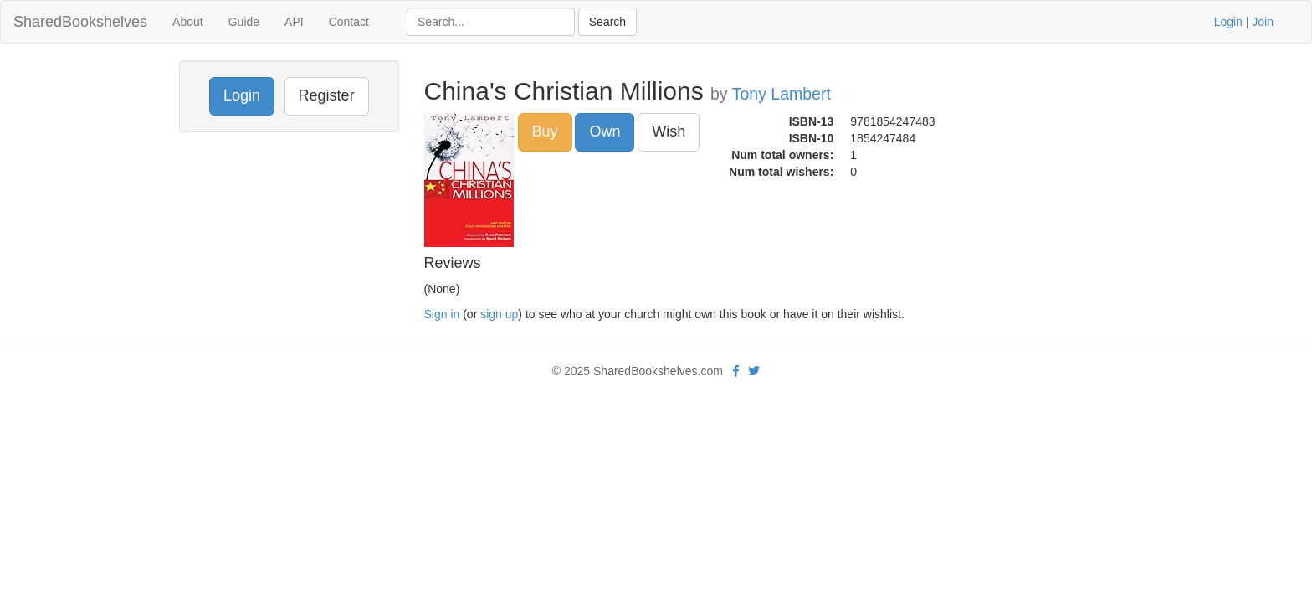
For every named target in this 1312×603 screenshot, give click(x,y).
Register (327, 95)
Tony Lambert (781, 94)
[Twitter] (754, 371)
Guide (243, 21)
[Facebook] (736, 371)
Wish (668, 131)
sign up (499, 314)
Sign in (442, 314)
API (294, 21)
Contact (349, 21)
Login (1228, 21)
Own (604, 131)
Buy (545, 131)
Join (1263, 21)
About (187, 21)
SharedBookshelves (80, 21)
